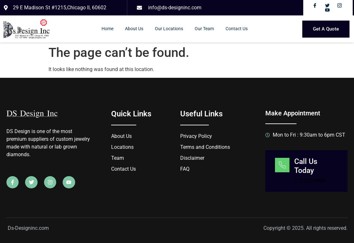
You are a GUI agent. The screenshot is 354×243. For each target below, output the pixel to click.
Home (107, 29)
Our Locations (169, 29)
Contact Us (237, 29)
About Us (134, 29)
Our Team (204, 29)
